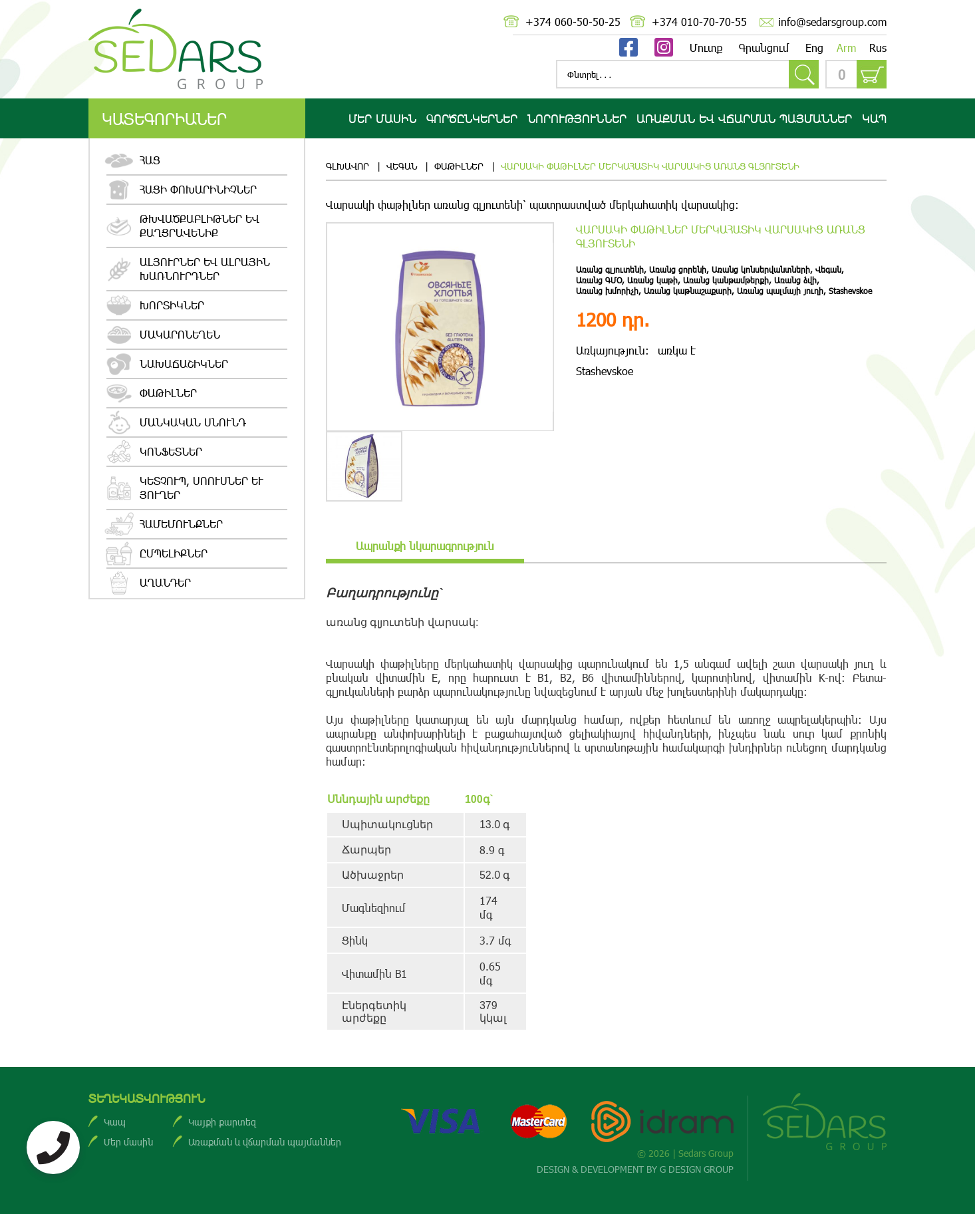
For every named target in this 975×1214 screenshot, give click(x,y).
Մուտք (706, 48)
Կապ (874, 118)
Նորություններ (577, 118)
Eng (814, 48)
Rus (878, 48)
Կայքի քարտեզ (222, 1122)
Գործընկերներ (471, 118)
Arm (846, 48)
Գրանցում (764, 48)
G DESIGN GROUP (697, 1169)
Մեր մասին (382, 118)
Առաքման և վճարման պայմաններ (264, 1142)
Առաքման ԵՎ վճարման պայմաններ (744, 118)
